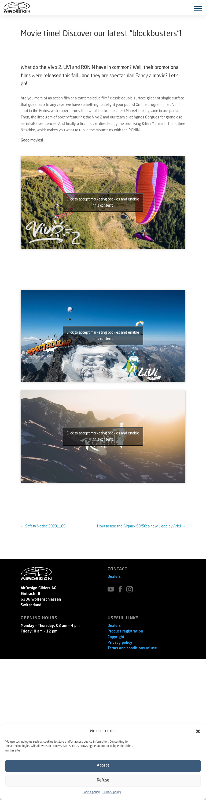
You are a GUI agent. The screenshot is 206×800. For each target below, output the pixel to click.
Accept (103, 766)
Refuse (103, 781)
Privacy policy (111, 792)
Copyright (116, 637)
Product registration (125, 631)
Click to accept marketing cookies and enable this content (103, 202)
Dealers (114, 577)
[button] (198, 731)
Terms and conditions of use (132, 648)
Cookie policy (91, 792)
